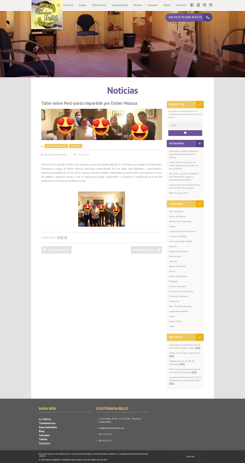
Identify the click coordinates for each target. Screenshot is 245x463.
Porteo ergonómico (178, 276)
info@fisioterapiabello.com (111, 428)
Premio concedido (177, 286)
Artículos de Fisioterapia (180, 221)
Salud (171, 316)
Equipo (82, 5)
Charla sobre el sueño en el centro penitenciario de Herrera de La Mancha (184, 165)
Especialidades (120, 5)
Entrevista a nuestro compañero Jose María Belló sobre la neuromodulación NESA (184, 176)
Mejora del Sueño (177, 266)
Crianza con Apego (178, 236)
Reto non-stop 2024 (178, 193)
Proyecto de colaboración (181, 291)
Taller (172, 326)
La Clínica (68, 5)
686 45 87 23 (105, 440)
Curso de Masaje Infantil (56, 146)
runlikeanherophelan (178, 311)
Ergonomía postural (178, 251)
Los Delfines (75, 146)
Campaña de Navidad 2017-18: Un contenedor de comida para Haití (185, 380)
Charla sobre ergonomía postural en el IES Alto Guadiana (184, 371)
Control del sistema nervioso (182, 231)
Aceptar (190, 457)
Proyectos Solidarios (178, 296)
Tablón (166, 5)
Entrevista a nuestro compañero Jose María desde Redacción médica (184, 154)
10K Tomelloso (176, 211)
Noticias (137, 5)
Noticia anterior (58, 249)
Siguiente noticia (144, 249)
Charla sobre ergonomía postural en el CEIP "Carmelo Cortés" (184, 346)
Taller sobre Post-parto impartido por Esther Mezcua (89, 103)
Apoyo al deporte (177, 216)
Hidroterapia (175, 256)
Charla (172, 226)
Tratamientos (99, 5)
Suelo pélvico (175, 321)
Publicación (174, 301)
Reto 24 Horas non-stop (180, 306)
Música (172, 271)
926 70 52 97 (105, 434)
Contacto (181, 5)
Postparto (173, 281)
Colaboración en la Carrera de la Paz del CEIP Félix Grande (184, 186)
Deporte (173, 246)
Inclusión (173, 261)
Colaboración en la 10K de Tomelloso (181, 363)
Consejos (152, 5)
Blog (42, 431)
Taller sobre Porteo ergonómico (184, 354)
